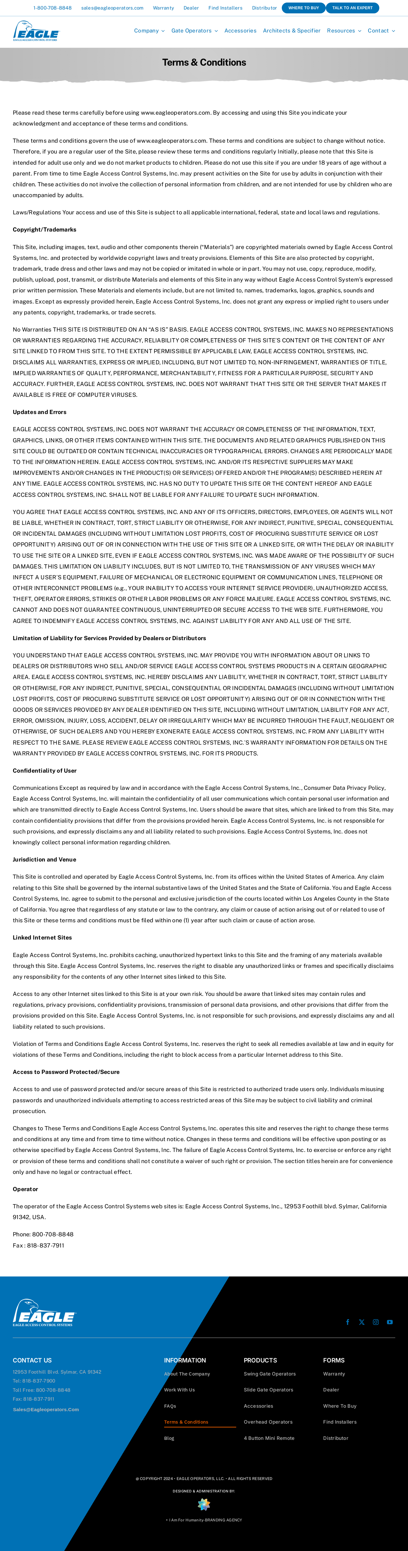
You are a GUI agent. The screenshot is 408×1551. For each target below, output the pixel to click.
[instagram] (375, 1322)
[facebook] (347, 1322)
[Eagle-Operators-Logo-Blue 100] (37, 22)
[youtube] (389, 1322)
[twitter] (361, 1322)
